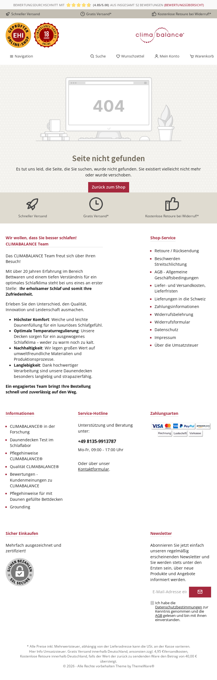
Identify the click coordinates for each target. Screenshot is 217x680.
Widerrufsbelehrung (174, 314)
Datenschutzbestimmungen (178, 607)
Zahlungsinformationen (177, 306)
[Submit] (200, 592)
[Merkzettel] (130, 56)
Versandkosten (175, 651)
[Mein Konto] (167, 56)
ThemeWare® (143, 666)
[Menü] (21, 56)
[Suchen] (97, 56)
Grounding (20, 507)
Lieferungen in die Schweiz (180, 299)
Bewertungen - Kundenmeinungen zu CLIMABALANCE (31, 480)
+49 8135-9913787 (97, 441)
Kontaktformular (93, 469)
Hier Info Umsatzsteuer (47, 651)
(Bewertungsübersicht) (184, 5)
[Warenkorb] (200, 56)
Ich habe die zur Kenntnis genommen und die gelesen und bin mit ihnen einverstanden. (181, 611)
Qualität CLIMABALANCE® (34, 466)
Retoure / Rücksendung (177, 250)
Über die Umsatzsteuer (176, 345)
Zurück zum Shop (108, 187)
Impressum (165, 337)
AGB (158, 615)
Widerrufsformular (172, 322)
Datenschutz (166, 329)
